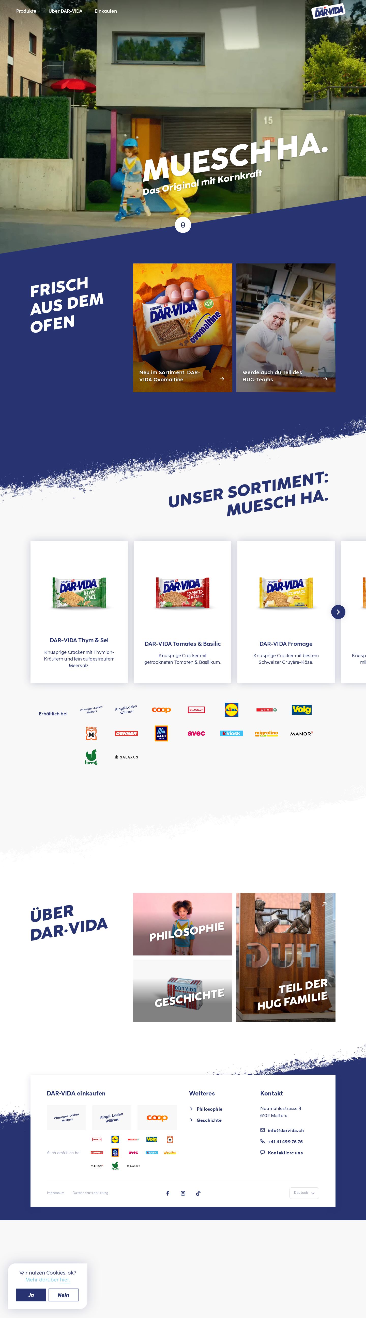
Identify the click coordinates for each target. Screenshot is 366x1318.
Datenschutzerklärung (90, 1193)
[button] (289, 1152)
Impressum (55, 1193)
